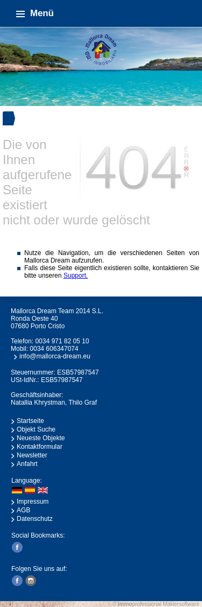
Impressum (32, 501)
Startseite (30, 421)
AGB (23, 510)
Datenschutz (35, 519)
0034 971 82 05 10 (62, 341)
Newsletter (32, 455)
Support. (76, 275)
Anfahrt (27, 464)
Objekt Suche (36, 429)
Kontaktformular (39, 446)
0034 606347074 (54, 348)
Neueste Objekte (41, 438)
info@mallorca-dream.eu (54, 356)
